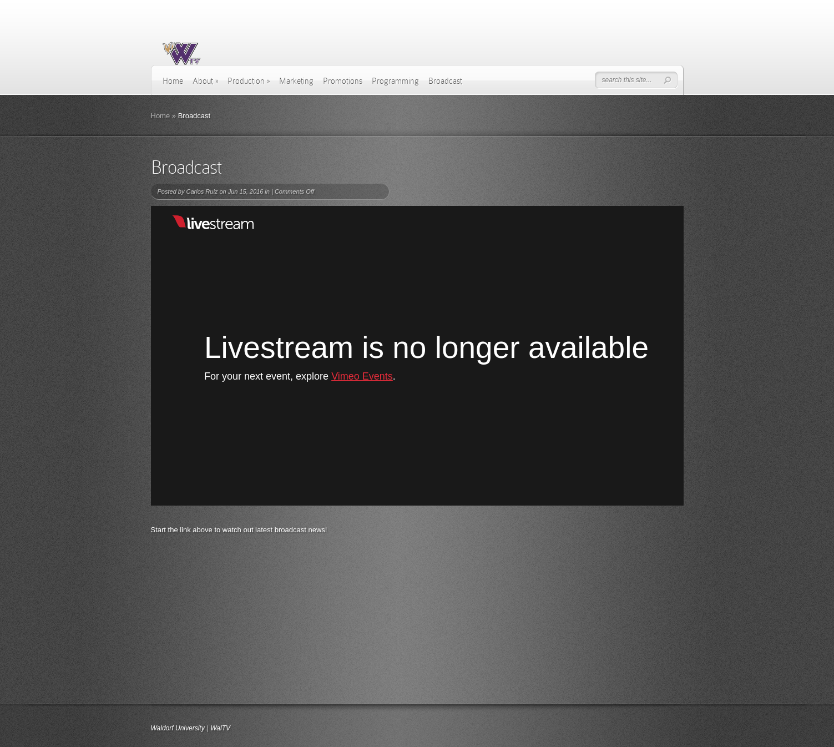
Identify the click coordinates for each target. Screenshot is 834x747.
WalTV (220, 728)
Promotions (342, 81)
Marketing (296, 81)
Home (173, 81)
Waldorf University (178, 728)
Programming (395, 81)
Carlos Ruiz (202, 191)
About (205, 81)
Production (249, 81)
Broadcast (445, 81)
